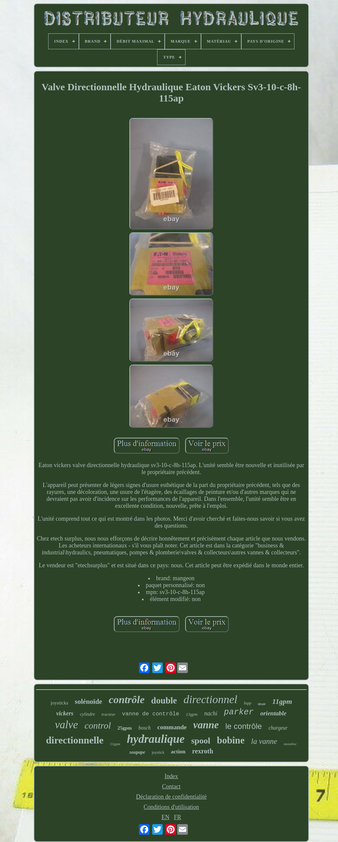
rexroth (202, 751)
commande (172, 727)
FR (177, 817)
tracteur (109, 714)
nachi (210, 713)
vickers (64, 713)
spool (200, 740)
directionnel (210, 699)
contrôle (126, 699)
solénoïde (88, 701)
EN (165, 817)
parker (239, 712)
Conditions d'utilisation (171, 807)
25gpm (125, 728)
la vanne (264, 741)
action (178, 751)
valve (66, 725)
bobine (231, 740)
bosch (144, 728)
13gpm (191, 714)
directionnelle (74, 740)
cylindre (87, 714)
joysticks (59, 702)
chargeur (277, 728)
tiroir (262, 704)
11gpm (282, 701)
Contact (171, 786)
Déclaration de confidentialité (171, 796)
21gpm (115, 744)
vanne (206, 725)
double (164, 700)
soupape (137, 752)
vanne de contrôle (150, 714)
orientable (273, 713)
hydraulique (156, 739)
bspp (248, 703)
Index (171, 776)
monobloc (290, 744)
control (97, 725)
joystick (158, 752)
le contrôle (243, 726)
